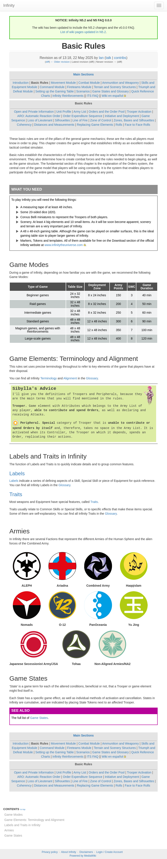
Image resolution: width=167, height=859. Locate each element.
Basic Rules (39, 82)
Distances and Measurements (54, 124)
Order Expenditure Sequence (82, 116)
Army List (79, 111)
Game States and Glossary (110, 91)
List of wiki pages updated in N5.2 (83, 32)
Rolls (118, 124)
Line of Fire (80, 120)
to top (22, 809)
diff (47, 61)
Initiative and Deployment (122, 116)
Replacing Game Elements (95, 124)
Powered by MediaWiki (83, 855)
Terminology (48, 378)
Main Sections (83, 74)
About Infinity (68, 852)
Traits (15, 494)
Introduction (20, 82)
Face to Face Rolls (137, 124)
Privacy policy (50, 852)
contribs (120, 58)
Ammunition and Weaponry (120, 82)
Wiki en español (112, 95)
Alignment (70, 378)
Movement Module (63, 82)
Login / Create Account (109, 852)
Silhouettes (62, 120)
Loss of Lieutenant (40, 120)
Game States (39, 718)
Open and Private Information (34, 111)
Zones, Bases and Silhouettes (134, 120)
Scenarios (83, 91)
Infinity (9, 5)
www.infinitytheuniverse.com (64, 245)
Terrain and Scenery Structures (115, 87)
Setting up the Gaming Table (54, 91)
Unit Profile (63, 111)
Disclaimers (86, 852)
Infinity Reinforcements (67, 95)
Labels (17, 473)
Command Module (52, 87)
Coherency (24, 124)
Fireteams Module (79, 87)
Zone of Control (100, 120)
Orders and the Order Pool (107, 111)
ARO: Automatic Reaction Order (38, 116)
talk (108, 58)
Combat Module (89, 82)
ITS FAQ (93, 95)
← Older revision (60, 61)
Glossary (92, 378)
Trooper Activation (139, 111)
